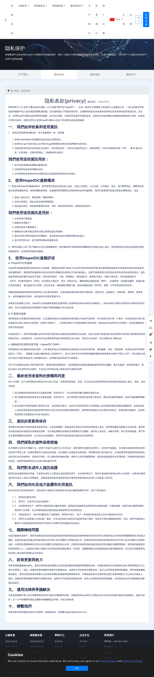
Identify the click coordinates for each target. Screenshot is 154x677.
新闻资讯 (59, 641)
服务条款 (95, 74)
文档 (131, 19)
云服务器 (22, 5)
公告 (124, 19)
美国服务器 (57, 5)
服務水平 (131, 74)
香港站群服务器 (37, 641)
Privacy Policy (108, 661)
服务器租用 (76, 5)
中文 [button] (115, 19)
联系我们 (96, 19)
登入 (139, 19)
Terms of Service (132, 661)
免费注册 (146, 19)
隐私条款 (59, 74)
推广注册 (104, 19)
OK (77, 668)
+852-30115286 (120, 641)
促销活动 (12, 19)
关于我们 (89, 19)
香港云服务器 (11, 641)
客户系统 (15, 91)
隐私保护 (26, 91)
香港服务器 (39, 5)
